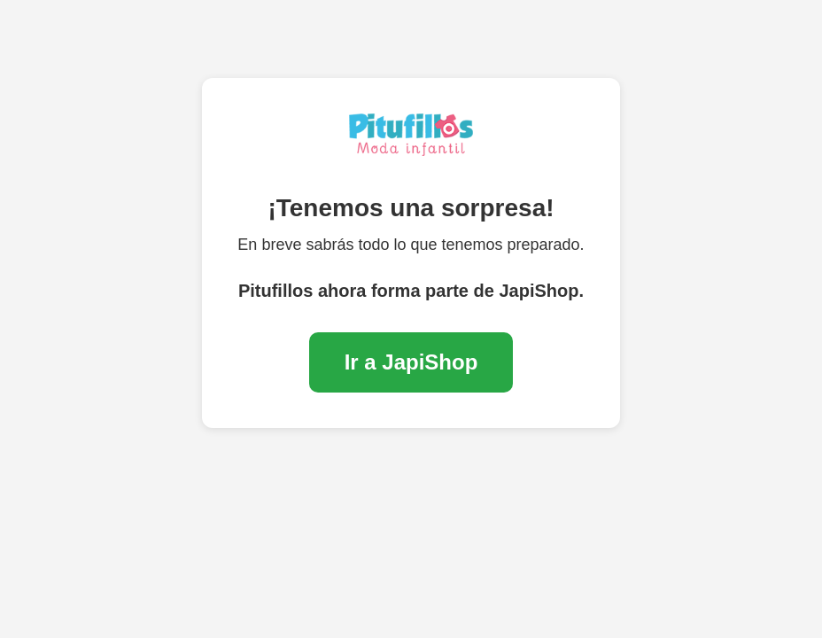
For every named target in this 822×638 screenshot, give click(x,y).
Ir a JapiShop (411, 362)
